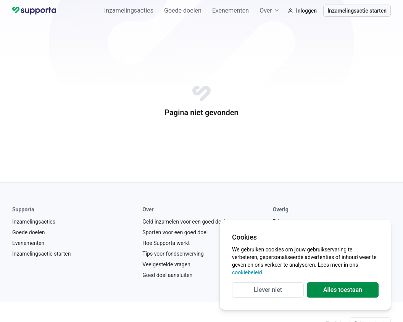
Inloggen (302, 11)
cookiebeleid (247, 272)
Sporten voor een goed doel (175, 232)
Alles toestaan (342, 289)
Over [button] (270, 10)
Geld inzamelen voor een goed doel (183, 222)
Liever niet (268, 289)
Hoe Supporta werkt (166, 243)
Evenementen (230, 10)
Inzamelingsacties (128, 10)
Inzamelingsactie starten (357, 11)
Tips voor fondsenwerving (173, 254)
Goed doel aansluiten (167, 275)
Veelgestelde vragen (166, 264)
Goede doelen (183, 10)
